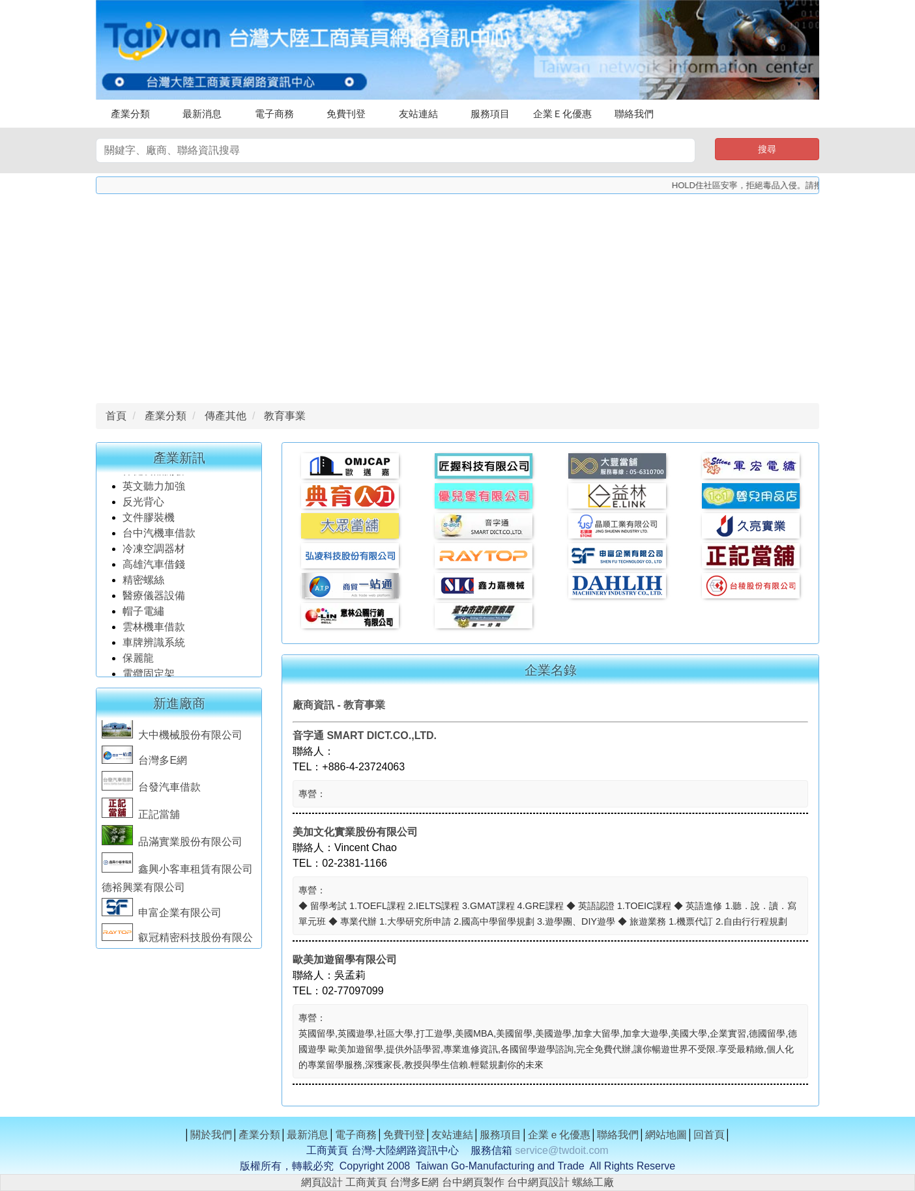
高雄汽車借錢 (154, 566)
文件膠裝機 (149, 519)
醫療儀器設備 (155, 598)
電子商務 (274, 113)
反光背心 (143, 504)
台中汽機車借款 (160, 535)
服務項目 (490, 113)
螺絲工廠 (593, 1182)
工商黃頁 (366, 1182)
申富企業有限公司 (162, 915)
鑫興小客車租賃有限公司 (177, 871)
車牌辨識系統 (154, 645)
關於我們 (211, 1134)
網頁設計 (322, 1182)
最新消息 (202, 113)
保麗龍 (138, 660)
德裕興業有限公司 (143, 889)
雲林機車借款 (154, 629)
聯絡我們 (634, 113)
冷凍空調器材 (155, 551)
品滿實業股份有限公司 (172, 844)
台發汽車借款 (151, 789)
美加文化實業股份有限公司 (355, 831)
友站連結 (418, 113)
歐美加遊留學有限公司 (345, 959)
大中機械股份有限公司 (172, 737)
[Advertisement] (457, 295)
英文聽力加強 (155, 488)
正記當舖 (141, 816)
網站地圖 (666, 1134)
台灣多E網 (144, 762)
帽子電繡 (145, 613)
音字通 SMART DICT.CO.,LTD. (365, 735)
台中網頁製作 (473, 1182)
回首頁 (709, 1134)
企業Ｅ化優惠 (562, 113)
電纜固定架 (149, 676)
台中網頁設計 (538, 1182)
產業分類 (130, 113)
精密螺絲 (143, 582)
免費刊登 (346, 113)
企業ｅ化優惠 (559, 1134)
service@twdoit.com (561, 1150)
